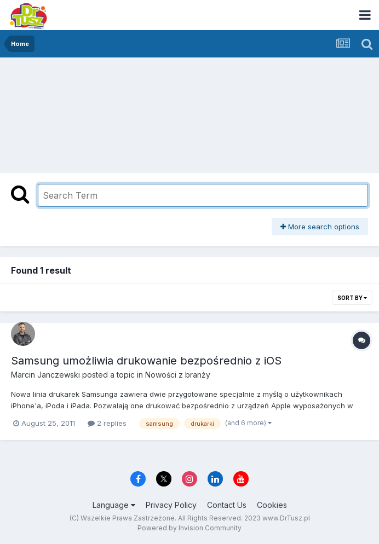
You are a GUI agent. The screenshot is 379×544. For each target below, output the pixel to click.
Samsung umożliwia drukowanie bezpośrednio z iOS (146, 360)
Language (114, 505)
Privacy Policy (171, 505)
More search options (319, 226)
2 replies (107, 423)
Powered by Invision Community (189, 528)
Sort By (352, 297)
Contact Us (226, 505)
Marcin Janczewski (45, 374)
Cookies (272, 505)
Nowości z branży (177, 374)
